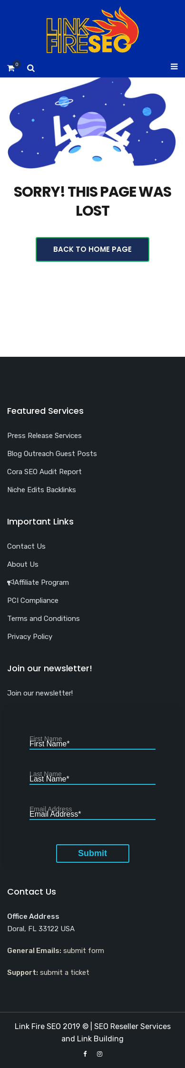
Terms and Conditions (43, 618)
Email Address (55, 815)
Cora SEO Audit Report (44, 471)
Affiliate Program (38, 582)
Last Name (49, 779)
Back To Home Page (92, 249)
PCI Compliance (32, 600)
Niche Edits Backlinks (41, 490)
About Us (23, 564)
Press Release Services (44, 435)
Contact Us (26, 546)
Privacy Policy (29, 636)
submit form (83, 950)
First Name (49, 744)
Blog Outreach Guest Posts (52, 453)
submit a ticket (64, 972)
